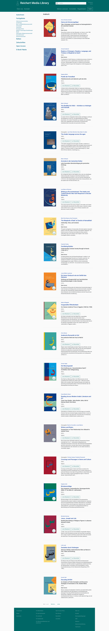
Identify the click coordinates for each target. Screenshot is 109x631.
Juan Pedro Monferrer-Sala (73, 132)
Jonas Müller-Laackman (66, 273)
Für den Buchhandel (40, 613)
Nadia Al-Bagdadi (65, 302)
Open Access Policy (60, 610)
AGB (76, 618)
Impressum (77, 626)
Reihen (18, 39)
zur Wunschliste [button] (75, 85)
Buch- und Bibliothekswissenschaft (24, 24)
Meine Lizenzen (62, 9)
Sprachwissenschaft (20, 36)
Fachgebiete (20, 18)
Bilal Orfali (63, 218)
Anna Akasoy (64, 333)
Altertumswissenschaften (22, 21)
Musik (17, 32)
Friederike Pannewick (80, 457)
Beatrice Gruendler (71, 425)
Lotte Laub (63, 545)
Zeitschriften (20, 42)
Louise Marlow (79, 425)
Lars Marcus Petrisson (66, 189)
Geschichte (18, 27)
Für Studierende (39, 618)
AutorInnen (20, 15)
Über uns (20, 9)
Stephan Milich (64, 74)
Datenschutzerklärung (80, 624)
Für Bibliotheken (39, 610)
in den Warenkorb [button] (66, 85)
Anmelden (72, 9)
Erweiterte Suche (90, 3)
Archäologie (19, 22)
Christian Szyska (71, 457)
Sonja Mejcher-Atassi (66, 394)
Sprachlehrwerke (20, 35)
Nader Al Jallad (83, 132)
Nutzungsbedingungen (80, 616)
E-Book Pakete (21, 50)
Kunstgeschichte (20, 28)
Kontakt (27, 9)
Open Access (21, 46)
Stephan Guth (64, 484)
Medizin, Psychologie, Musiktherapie (24, 30)
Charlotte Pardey (65, 244)
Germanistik (19, 25)
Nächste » (53, 604)
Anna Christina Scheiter (66, 19)
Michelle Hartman (65, 516)
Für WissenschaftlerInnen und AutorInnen (42, 622)
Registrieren (81, 9)
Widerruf (77, 621)
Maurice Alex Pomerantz (71, 218)
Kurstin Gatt (63, 577)
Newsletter (58, 616)
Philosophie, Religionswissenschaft (24, 33)
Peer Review (58, 613)
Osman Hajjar (64, 363)
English (90, 8)
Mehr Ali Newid (64, 103)
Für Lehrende (39, 616)
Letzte (58, 604)
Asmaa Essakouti (65, 49)
